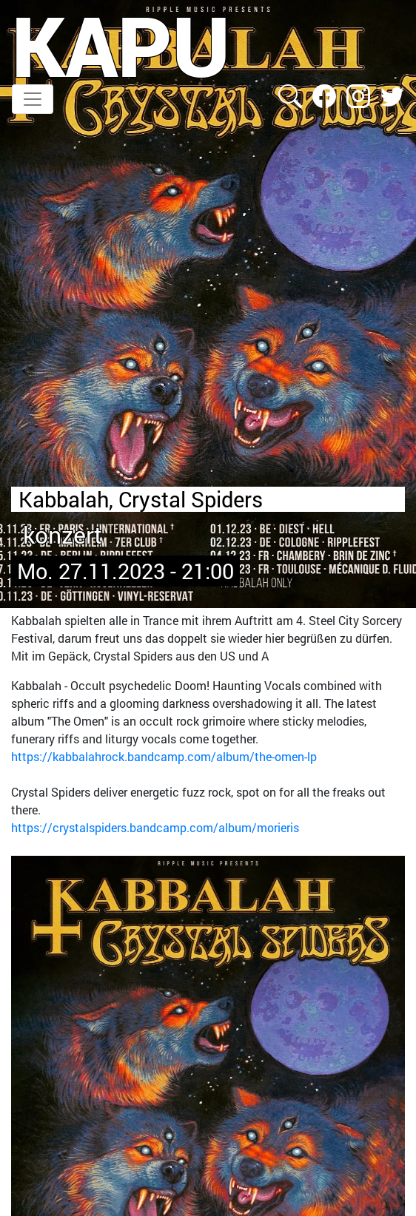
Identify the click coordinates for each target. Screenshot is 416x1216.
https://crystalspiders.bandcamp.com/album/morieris (155, 827)
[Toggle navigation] (32, 99)
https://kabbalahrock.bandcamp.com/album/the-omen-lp (164, 756)
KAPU (121, 45)
